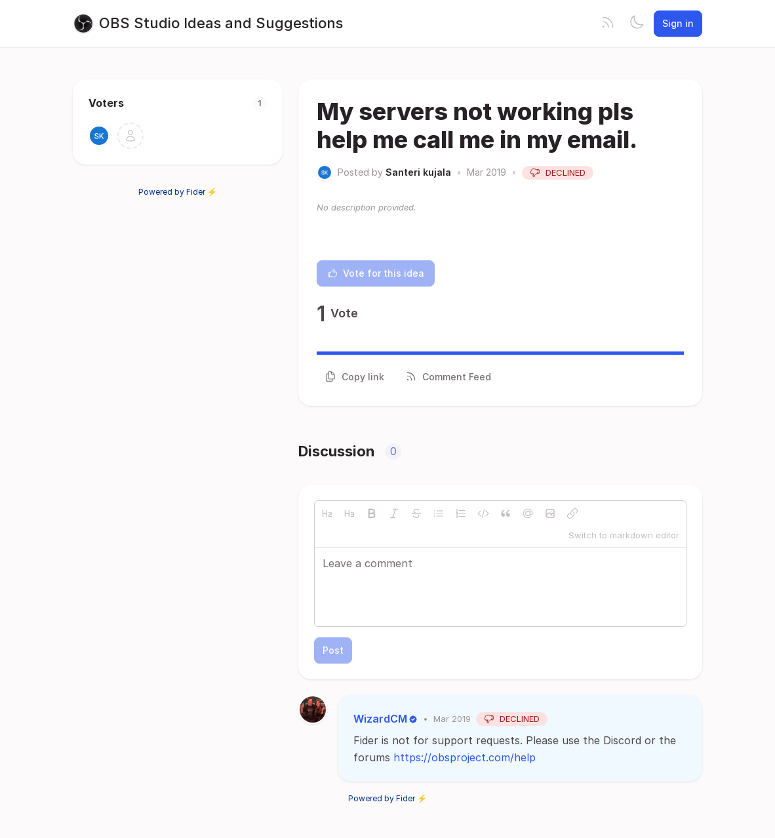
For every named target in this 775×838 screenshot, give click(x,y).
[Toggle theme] (636, 23)
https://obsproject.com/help (464, 757)
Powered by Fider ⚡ (177, 192)
